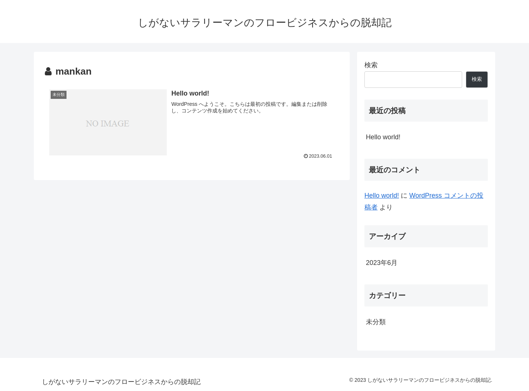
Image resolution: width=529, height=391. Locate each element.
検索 (371, 65)
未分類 (376, 322)
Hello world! (383, 137)
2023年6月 (381, 262)
